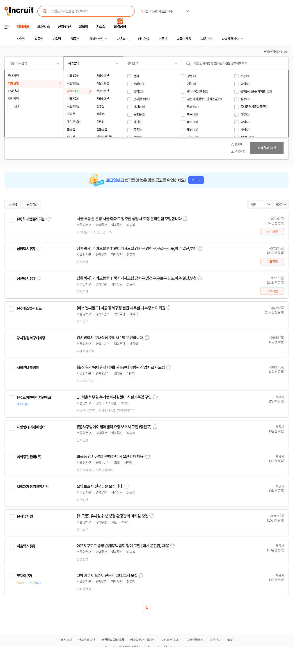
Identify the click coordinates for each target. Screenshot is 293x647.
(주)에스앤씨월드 (29, 308)
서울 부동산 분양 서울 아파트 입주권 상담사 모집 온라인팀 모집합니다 (129, 219)
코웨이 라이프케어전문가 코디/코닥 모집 (107, 575)
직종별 (39, 39)
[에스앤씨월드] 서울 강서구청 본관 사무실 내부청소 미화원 (121, 308)
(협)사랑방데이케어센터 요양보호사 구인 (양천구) (114, 427)
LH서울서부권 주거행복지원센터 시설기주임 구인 (114, 397)
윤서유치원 (25, 516)
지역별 (20, 39)
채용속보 (122, 39)
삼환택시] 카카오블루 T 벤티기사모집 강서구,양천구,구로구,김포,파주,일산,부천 (137, 248)
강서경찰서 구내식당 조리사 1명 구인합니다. (110, 338)
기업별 (57, 39)
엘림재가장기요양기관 (33, 486)
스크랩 (13, 204)
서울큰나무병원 (28, 367)
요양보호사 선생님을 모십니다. (100, 486)
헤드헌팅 (143, 39)
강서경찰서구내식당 (31, 338)
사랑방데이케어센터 (31, 427)
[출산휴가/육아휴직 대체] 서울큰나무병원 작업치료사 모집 (121, 367)
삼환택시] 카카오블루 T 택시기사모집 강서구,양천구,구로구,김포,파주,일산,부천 (137, 278)
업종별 (75, 39)
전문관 (163, 39)
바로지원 (272, 232)
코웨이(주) (24, 575)
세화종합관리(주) (29, 456)
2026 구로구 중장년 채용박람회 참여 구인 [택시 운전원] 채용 (123, 546)
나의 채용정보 (230, 39)
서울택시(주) (26, 546)
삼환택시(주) (26, 248)
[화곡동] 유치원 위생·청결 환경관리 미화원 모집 (112, 516)
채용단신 (206, 39)
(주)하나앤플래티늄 (31, 219)
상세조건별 (96, 39)
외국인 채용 (184, 39)
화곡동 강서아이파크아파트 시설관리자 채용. (110, 456)
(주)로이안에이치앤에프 (34, 397)
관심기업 (32, 204)
